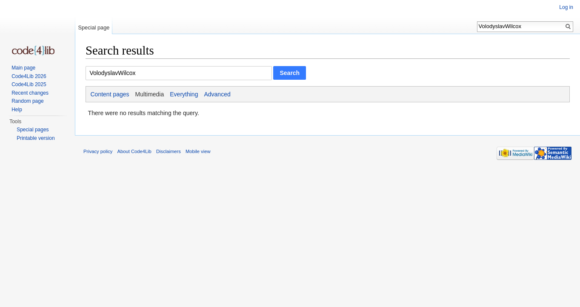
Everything (184, 94)
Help (16, 110)
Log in (566, 7)
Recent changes (30, 93)
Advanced (217, 94)
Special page (93, 27)
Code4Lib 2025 (28, 84)
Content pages (110, 94)
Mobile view (198, 151)
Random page (27, 101)
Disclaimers (168, 151)
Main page (23, 68)
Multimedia (149, 94)
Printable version (35, 138)
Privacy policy (97, 151)
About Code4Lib (134, 151)
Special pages (33, 130)
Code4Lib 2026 (28, 76)
